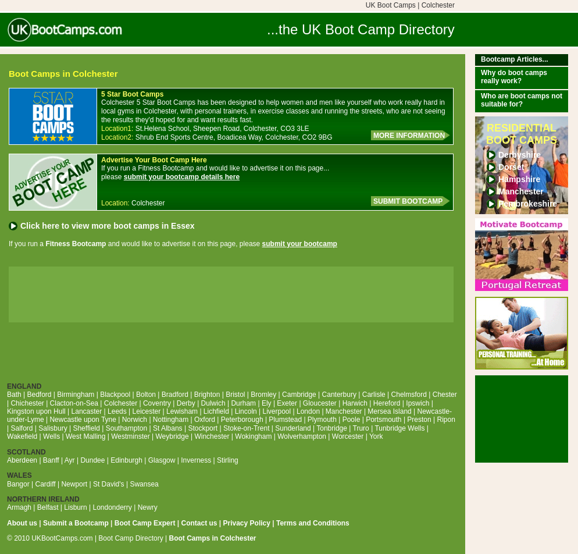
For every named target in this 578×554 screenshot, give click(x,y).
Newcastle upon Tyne (82, 420)
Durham (243, 403)
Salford (21, 428)
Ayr (70, 460)
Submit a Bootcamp (76, 523)
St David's (108, 484)
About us (22, 523)
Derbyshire (519, 154)
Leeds (117, 411)
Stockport (202, 428)
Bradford (175, 394)
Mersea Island (389, 411)
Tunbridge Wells (399, 428)
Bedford (39, 394)
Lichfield (216, 411)
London (308, 411)
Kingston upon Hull (36, 411)
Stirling (227, 460)
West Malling (85, 436)
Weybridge (172, 436)
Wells (51, 436)
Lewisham (182, 411)
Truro (361, 428)
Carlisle (374, 394)
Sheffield (86, 428)
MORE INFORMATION (409, 136)
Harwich (355, 403)
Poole (351, 420)
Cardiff (45, 484)
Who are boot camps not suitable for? (521, 100)
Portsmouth (383, 420)
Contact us (199, 523)
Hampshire (519, 179)
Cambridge (299, 394)
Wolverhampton (301, 436)
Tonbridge (331, 428)
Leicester (147, 411)
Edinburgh (126, 460)
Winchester (211, 436)
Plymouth (322, 420)
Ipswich (417, 403)
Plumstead (285, 420)
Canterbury (339, 394)
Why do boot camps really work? (514, 77)
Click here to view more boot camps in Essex (107, 225)
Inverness (196, 460)
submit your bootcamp (299, 244)
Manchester (521, 191)
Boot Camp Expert (145, 523)
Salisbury (52, 428)
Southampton (126, 428)
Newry (148, 507)
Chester (445, 394)
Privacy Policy (246, 523)
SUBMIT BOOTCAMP (408, 201)
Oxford (204, 420)
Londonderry (111, 507)
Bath (14, 394)
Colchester (120, 403)
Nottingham (170, 420)
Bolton (146, 394)
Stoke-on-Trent (246, 428)
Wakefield (22, 436)
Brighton (207, 394)
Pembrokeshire (527, 203)
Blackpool (115, 394)
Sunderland (293, 428)
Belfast (48, 507)
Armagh (19, 507)
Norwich (134, 420)
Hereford (387, 403)
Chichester (27, 403)
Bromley (263, 394)
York (376, 436)
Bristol (235, 394)
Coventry (157, 403)
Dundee (92, 460)
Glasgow (162, 460)
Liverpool (277, 411)
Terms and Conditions (312, 523)
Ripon (446, 420)
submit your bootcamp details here (182, 177)
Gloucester (320, 403)
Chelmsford (409, 394)
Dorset (511, 167)
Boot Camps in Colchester (212, 538)
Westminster (130, 436)
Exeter (287, 403)
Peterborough (242, 420)
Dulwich (213, 403)
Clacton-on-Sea (74, 403)
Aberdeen (22, 460)
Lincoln (246, 411)
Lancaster (87, 411)
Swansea (144, 484)
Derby (186, 403)
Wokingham (253, 436)
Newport (74, 484)
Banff (51, 460)
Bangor (18, 484)
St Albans (168, 428)
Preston (419, 420)
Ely (267, 403)
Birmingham (75, 394)
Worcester (347, 436)
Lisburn (75, 507)
